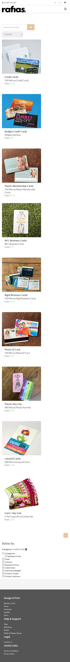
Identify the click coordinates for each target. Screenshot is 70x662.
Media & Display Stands (13, 633)
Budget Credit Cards (16, 131)
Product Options (11, 576)
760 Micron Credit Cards (17, 80)
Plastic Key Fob (13, 404)
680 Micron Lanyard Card (17, 462)
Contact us (8, 642)
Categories (8, 553)
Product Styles (10, 573)
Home (6, 606)
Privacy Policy (9, 654)
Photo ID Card (12, 349)
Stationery (8, 609)
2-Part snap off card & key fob (19, 516)
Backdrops (8, 627)
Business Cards (13, 556)
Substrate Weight (11, 570)
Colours (7, 562)
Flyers (6, 615)
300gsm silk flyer (13, 135)
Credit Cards (11, 77)
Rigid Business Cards (16, 295)
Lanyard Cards (13, 458)
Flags (6, 624)
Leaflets (7, 612)
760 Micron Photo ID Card (17, 353)
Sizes (6, 559)
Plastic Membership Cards (19, 186)
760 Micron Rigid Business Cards (20, 298)
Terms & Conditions (11, 651)
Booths (6, 630)
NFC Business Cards (16, 240)
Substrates (8, 567)
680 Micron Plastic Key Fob (18, 407)
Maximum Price (10, 565)
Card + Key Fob (13, 513)
